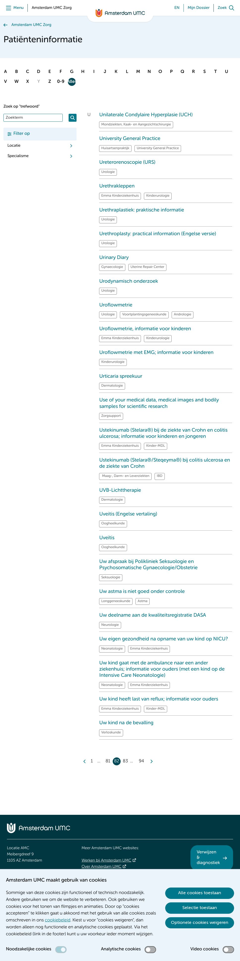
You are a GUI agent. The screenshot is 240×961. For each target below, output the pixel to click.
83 (125, 761)
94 (141, 761)
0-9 (60, 82)
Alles (72, 82)
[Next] (151, 761)
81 (108, 761)
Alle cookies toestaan (199, 893)
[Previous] (85, 761)
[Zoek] (227, 8)
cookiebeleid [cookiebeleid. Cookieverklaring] (57, 920)
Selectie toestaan (199, 908)
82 (116, 761)
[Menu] (13, 8)
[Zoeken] (73, 118)
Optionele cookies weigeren (199, 922)
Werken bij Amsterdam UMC (106, 861)
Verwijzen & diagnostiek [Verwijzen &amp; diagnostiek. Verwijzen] (208, 857)
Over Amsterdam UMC (101, 867)
